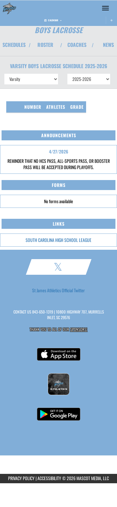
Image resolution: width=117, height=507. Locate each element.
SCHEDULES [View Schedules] (14, 45)
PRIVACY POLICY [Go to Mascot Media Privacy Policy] (21, 478)
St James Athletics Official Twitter (58, 290)
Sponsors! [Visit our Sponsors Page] (78, 329)
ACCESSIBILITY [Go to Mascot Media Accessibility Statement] (49, 478)
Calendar (52, 20)
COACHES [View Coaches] (76, 45)
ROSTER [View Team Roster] (45, 45)
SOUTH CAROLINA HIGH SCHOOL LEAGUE (58, 240)
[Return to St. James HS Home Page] (9, 8)
